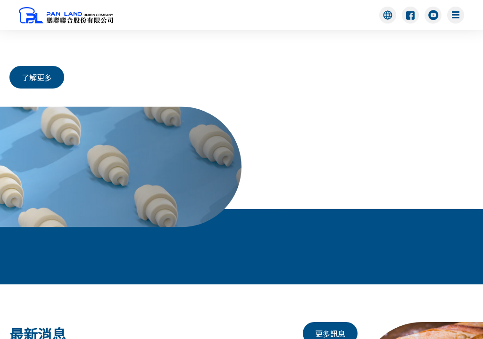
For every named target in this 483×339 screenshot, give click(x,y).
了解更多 (37, 77)
